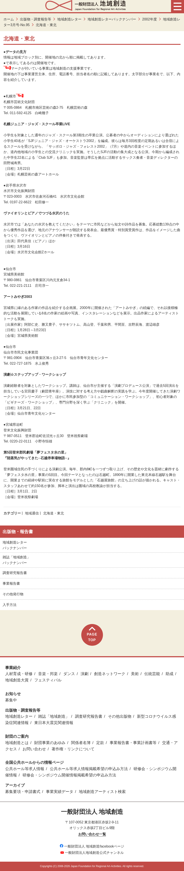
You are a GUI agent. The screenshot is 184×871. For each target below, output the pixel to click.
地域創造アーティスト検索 (102, 791)
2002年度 (149, 19)
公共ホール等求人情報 (24, 769)
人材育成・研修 (19, 674)
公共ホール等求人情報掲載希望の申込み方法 (89, 769)
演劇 (84, 674)
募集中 (11, 700)
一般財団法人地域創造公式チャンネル (92, 852)
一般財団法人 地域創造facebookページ (92, 846)
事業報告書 (11, 583)
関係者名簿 (81, 743)
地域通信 (32, 513)
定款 (100, 743)
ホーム (8, 19)
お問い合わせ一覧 (92, 834)
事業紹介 (13, 668)
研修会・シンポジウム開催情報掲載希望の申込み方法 (69, 775)
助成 (169, 674)
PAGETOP (92, 634)
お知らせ (13, 694)
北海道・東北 (53, 513)
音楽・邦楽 (48, 674)
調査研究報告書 (15, 573)
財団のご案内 (17, 736)
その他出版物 (119, 716)
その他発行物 (13, 594)
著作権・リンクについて (73, 749)
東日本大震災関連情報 (53, 723)
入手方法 (9, 605)
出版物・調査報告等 (35, 19)
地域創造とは (17, 743)
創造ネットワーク (109, 674)
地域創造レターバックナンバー (112, 19)
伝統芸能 (152, 674)
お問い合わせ (34, 749)
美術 (135, 674)
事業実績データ (59, 791)
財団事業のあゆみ (49, 743)
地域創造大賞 (17, 680)
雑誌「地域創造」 (53, 716)
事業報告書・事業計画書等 (133, 743)
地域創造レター (69, 19)
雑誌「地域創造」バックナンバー (16, 560)
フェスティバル (48, 680)
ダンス (69, 674)
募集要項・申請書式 (22, 791)
